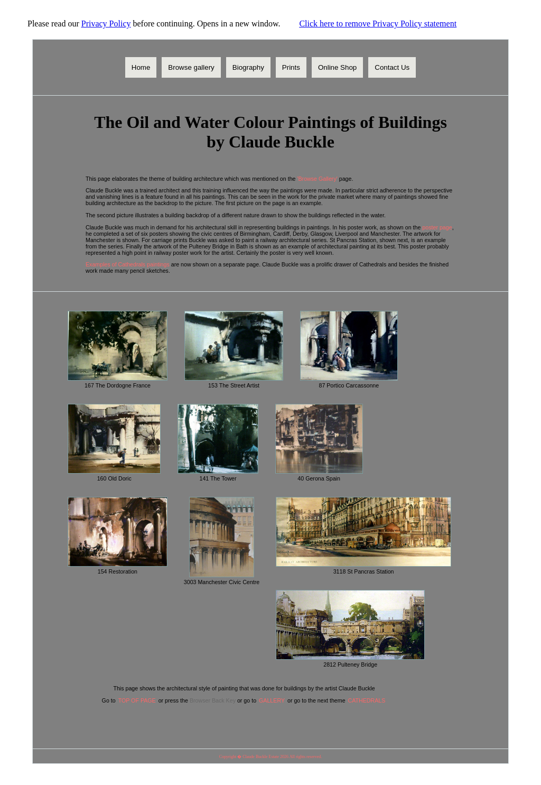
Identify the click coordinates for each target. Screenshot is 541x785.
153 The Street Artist (233, 385)
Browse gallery (191, 67)
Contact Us (392, 67)
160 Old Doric (114, 478)
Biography (248, 67)
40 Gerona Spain (318, 478)
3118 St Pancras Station (363, 571)
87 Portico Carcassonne (349, 385)
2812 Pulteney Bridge (350, 664)
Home (141, 67)
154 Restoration (117, 571)
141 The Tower (217, 478)
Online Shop (337, 67)
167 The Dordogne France (118, 385)
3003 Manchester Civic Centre (221, 582)
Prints (291, 67)
